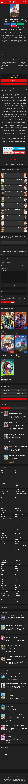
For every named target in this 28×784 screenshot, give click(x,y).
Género (7, 390)
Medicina (17, 539)
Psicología (3, 560)
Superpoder (18, 581)
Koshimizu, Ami (19, 173)
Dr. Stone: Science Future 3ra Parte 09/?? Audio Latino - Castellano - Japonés (16, 436)
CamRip (17, 485)
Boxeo (2, 485)
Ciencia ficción (4, 491)
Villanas (17, 597)
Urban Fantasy (4, 591)
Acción (3, 57)
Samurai (3, 566)
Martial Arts (18, 537)
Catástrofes (18, 487)
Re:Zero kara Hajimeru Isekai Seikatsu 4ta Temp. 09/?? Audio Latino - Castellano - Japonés (17, 424)
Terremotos (18, 587)
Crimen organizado (5, 497)
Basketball (3, 483)
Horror (16, 526)
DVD (16, 506)
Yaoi (16, 599)
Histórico (3, 526)
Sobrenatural (20, 59)
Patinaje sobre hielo (6, 556)
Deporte (3, 502)
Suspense (3, 585)
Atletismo (3, 479)
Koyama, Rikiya (19, 197)
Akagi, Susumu (19, 221)
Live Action (17, 533)
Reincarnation (18, 562)
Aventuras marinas (19, 481)
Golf (16, 518)
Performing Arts (19, 556)
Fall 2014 (5, 750)
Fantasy (3, 514)
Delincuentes (18, 499)
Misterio (17, 541)
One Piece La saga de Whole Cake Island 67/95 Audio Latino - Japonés (17, 413)
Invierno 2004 (6, 758)
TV (5, 52)
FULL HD (11, 417)
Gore (2, 520)
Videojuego (17, 595)
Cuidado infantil (19, 497)
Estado (20, 393)
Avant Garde (18, 479)
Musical (17, 549)
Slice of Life (18, 572)
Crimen (17, 495)
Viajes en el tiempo (5, 595)
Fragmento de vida (19, 514)
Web (2, 291)
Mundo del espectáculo (20, 545)
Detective (17, 502)
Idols (2, 529)
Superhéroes (18, 579)
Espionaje (3, 510)
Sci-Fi (16, 568)
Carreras (3, 487)
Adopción (17, 472)
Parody (16, 554)
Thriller (17, 589)
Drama (3, 59)
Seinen (2, 570)
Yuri (2, 601)
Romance (12, 59)
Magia (16, 535)
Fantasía (23, 416)
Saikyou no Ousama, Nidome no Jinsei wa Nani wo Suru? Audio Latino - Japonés (17, 457)
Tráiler (14, 80)
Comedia (14, 440)
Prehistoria (17, 558)
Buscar (14, 399)
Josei (2, 533)
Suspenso (20, 428)
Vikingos (3, 597)
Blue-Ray (17, 483)
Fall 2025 (5, 754)
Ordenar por (21, 396)
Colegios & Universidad (20, 493)
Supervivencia (4, 583)
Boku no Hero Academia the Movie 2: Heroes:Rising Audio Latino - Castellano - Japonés (16, 658)
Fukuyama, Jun (19, 179)
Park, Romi (20, 185)
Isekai (10, 428)
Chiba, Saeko (20, 203)
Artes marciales (19, 477)
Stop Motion (18, 576)
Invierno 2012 (6, 764)
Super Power (4, 579)
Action (2, 472)
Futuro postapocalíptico (6, 518)
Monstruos (3, 545)
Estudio (7, 393)
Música (2, 549)
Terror (2, 589)
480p (2, 470)
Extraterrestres (19, 510)
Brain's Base (9, 46)
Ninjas (2, 551)
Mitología (3, 543)
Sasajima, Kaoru (19, 227)
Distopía (3, 504)
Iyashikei (17, 531)
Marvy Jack (15, 46)
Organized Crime (19, 551)
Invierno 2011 (6, 762)
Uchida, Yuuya (20, 215)
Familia (2, 512)
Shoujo (16, 570)
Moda (16, 543)
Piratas (17, 417)
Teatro (2, 587)
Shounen (21, 417)
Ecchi (2, 508)
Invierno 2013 (6, 766)
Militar (2, 541)
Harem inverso (18, 522)
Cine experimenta (19, 491)
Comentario (5, 270)
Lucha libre (3, 535)
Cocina (2, 493)
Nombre (4, 285)
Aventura (22, 57)
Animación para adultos (12, 57)
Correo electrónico (19, 285)
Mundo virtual (4, 547)
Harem (2, 522)
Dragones (17, 504)
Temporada (20, 390)
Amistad (3, 474)
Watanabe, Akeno (19, 191)
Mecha (2, 539)
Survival (17, 583)
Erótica (17, 508)
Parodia (3, 554)
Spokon (17, 574)
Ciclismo (17, 489)
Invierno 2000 (6, 756)
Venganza (17, 593)
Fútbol (16, 516)
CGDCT (3, 489)
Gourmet (17, 520)
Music (16, 547)
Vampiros (3, 593)
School (2, 568)
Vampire (17, 591)
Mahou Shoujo (4, 537)
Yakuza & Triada (4, 599)
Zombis (17, 601)
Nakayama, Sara (19, 209)
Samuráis (17, 566)
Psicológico (14, 428)
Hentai (16, 524)
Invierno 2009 (6, 760)
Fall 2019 (5, 752)
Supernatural (4, 581)
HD (7, 59)
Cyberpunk (3, 499)
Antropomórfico (20, 449)
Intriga (16, 529)
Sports (2, 576)
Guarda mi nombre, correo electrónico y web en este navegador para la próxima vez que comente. (13, 298)
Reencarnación (17, 461)
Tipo (7, 396)
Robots (3, 564)
